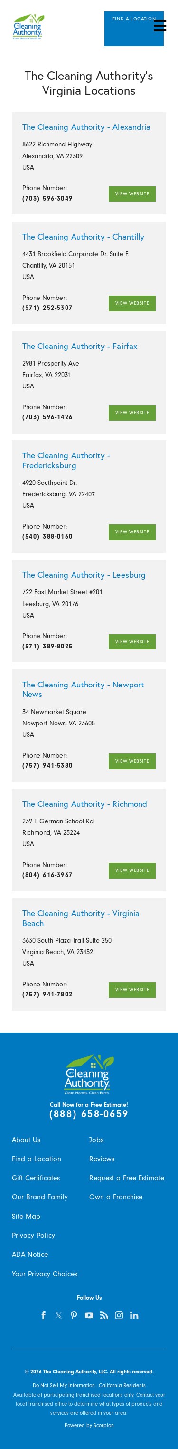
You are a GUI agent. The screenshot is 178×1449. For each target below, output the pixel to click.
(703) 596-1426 (47, 417)
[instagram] (119, 1315)
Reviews (101, 1159)
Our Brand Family (40, 1197)
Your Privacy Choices (44, 1274)
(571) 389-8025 (47, 646)
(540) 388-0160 (47, 536)
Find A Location (133, 23)
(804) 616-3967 (47, 875)
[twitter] (59, 1315)
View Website (131, 194)
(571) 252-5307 (47, 308)
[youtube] (89, 1315)
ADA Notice (30, 1254)
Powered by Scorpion (89, 1425)
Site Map (26, 1216)
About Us (26, 1140)
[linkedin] (135, 1315)
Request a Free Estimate (126, 1178)
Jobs (96, 1140)
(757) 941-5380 (47, 766)
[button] (159, 25)
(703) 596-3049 (47, 198)
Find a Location (36, 1159)
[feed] (104, 1315)
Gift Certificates (36, 1178)
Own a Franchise (115, 1197)
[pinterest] (74, 1315)
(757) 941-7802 (47, 994)
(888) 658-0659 (89, 1114)
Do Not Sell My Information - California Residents (89, 1385)
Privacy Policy (33, 1235)
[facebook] (44, 1315)
